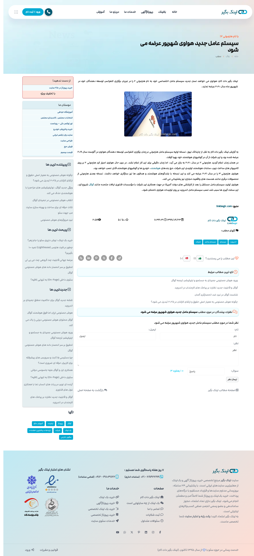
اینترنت (47, 423)
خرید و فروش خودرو (59, 129)
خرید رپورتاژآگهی (104, 503)
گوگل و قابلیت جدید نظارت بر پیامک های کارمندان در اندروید (202, 287)
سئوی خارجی (62, 437)
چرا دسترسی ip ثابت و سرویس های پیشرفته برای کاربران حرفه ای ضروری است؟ (46, 360)
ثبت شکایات (151, 515)
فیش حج (65, 146)
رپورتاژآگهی (144, 12)
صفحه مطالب (220, 390)
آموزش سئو (35, 423)
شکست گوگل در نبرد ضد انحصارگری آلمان (212, 295)
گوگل (87, 184)
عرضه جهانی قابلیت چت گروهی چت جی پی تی (45, 260)
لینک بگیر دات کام (148, 497)
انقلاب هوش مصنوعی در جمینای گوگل (49, 200)
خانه (171, 12)
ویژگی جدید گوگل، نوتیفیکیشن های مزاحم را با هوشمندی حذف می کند (45, 190)
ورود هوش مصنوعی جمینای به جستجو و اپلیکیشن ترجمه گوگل (201, 280)
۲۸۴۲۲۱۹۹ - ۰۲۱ (140, 477)
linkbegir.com (221, 206)
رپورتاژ (57, 423)
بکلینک (159, 12)
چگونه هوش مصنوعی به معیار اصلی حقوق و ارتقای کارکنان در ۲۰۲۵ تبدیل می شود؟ (191, 302)
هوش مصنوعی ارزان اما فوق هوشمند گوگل (46, 313)
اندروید (230, 241)
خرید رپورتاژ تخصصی (101, 515)
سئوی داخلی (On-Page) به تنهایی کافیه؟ (48, 280)
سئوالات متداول (149, 521)
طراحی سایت (63, 140)
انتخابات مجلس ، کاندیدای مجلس (53, 117)
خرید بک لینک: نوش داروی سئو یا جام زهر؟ (46, 240)
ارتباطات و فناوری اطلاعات (36, 430)
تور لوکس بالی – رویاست (58, 123)
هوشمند (152, 168)
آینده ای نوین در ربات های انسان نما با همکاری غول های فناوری (44, 387)
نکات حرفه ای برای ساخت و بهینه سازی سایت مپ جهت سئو (46, 210)
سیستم (220, 241)
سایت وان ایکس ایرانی (59, 134)
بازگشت (89, 390)
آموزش (97, 12)
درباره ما (111, 12)
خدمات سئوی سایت (102, 521)
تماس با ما (152, 509)
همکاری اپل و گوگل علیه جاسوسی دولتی (48, 370)
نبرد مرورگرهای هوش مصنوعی (53, 220)
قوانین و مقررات (45, 550)
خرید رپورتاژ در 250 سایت (57, 87)
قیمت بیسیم (63, 152)
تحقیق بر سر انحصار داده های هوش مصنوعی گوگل (45, 269)
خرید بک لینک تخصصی (100, 509)
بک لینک (64, 430)
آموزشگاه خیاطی (61, 112)
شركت (194, 241)
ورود (26, 550)
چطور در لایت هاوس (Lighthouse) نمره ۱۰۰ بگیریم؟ (47, 250)
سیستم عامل (206, 241)
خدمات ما (126, 12)
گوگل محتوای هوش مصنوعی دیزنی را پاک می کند (45, 322)
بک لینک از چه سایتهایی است (141, 503)
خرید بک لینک (106, 497)
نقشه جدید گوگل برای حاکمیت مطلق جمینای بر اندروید (44, 302)
